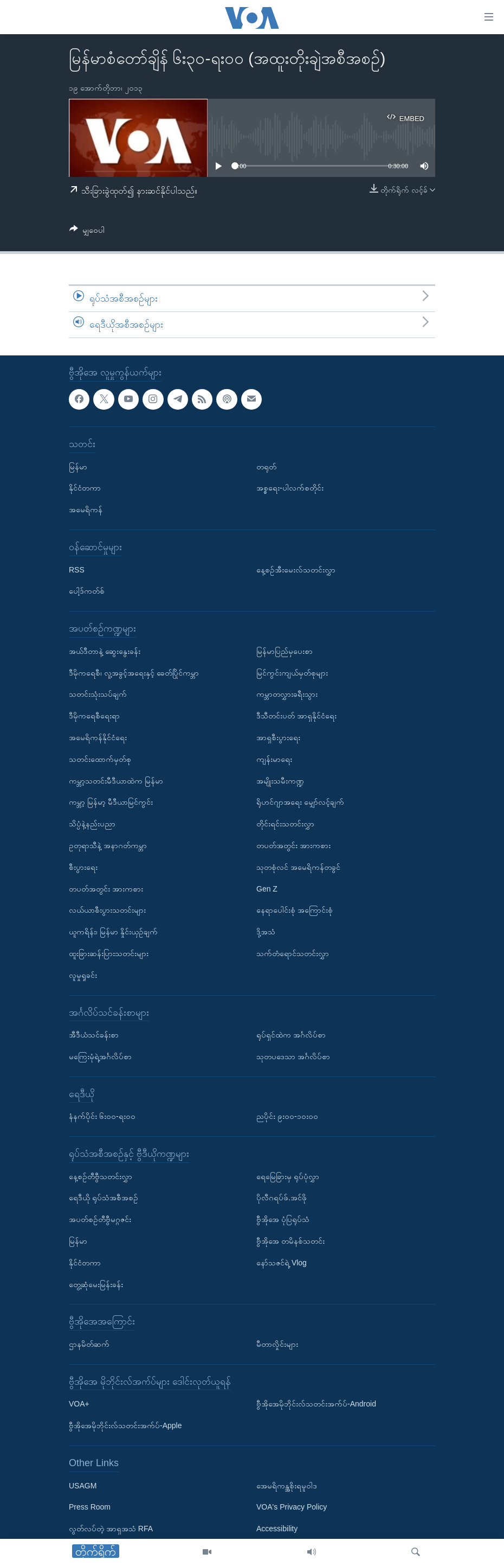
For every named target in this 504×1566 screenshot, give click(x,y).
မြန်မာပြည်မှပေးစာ (284, 650)
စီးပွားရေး (83, 866)
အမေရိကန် (85, 509)
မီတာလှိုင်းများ (277, 1344)
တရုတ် (266, 466)
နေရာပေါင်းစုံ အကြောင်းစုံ (294, 910)
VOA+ (79, 1403)
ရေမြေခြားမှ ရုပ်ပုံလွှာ (287, 1176)
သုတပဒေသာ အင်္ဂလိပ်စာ (293, 1056)
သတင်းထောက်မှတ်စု (100, 758)
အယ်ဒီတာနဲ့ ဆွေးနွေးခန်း (104, 650)
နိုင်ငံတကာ (85, 487)
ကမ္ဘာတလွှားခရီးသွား (287, 694)
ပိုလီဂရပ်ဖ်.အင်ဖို (281, 1197)
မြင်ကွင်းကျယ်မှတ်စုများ (292, 672)
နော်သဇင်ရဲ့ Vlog (281, 1262)
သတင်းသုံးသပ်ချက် (98, 694)
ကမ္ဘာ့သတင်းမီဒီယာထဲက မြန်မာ (116, 780)
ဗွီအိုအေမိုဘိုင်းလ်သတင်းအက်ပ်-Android (316, 1403)
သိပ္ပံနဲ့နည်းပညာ (92, 823)
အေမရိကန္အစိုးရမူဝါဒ (286, 1485)
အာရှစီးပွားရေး (278, 737)
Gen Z (266, 888)
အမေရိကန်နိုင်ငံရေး (98, 737)
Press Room (90, 1507)
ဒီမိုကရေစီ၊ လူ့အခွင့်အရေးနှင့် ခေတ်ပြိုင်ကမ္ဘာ (134, 672)
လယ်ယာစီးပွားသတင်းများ (107, 910)
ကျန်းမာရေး (274, 758)
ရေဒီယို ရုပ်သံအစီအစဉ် (103, 1197)
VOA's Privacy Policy (291, 1507)
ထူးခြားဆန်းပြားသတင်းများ (108, 953)
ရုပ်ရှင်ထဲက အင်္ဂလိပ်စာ (291, 1034)
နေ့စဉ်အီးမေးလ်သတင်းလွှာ (295, 569)
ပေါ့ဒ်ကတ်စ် (87, 591)
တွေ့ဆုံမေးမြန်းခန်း (96, 1283)
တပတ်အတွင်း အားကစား (106, 888)
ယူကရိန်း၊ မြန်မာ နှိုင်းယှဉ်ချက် (113, 931)
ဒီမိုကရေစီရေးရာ (94, 715)
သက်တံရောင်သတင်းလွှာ (292, 953)
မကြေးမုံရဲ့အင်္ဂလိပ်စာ (100, 1056)
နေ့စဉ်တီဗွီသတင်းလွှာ (100, 1176)
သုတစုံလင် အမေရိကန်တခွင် (298, 866)
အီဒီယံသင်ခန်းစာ (94, 1034)
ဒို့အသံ (265, 931)
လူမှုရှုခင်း (83, 974)
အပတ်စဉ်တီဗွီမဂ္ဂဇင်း (100, 1219)
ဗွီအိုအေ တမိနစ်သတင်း (290, 1241)
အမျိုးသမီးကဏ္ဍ (280, 780)
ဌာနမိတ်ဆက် (89, 1344)
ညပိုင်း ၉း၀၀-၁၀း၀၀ (287, 1116)
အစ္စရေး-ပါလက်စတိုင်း (290, 487)
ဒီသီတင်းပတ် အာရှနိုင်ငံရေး (296, 715)
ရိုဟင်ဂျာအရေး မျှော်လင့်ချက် (300, 802)
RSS (77, 569)
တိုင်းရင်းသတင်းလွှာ (285, 823)
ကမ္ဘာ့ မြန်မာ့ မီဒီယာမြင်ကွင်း (111, 802)
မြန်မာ (78, 466)
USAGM (82, 1485)
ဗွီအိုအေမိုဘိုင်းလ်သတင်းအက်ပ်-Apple (125, 1425)
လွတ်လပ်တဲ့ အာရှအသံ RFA (111, 1528)
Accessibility (277, 1528)
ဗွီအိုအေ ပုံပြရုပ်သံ (282, 1219)
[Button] (87, 232)
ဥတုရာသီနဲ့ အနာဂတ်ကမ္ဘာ (108, 845)
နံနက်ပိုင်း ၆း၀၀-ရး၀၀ (102, 1116)
